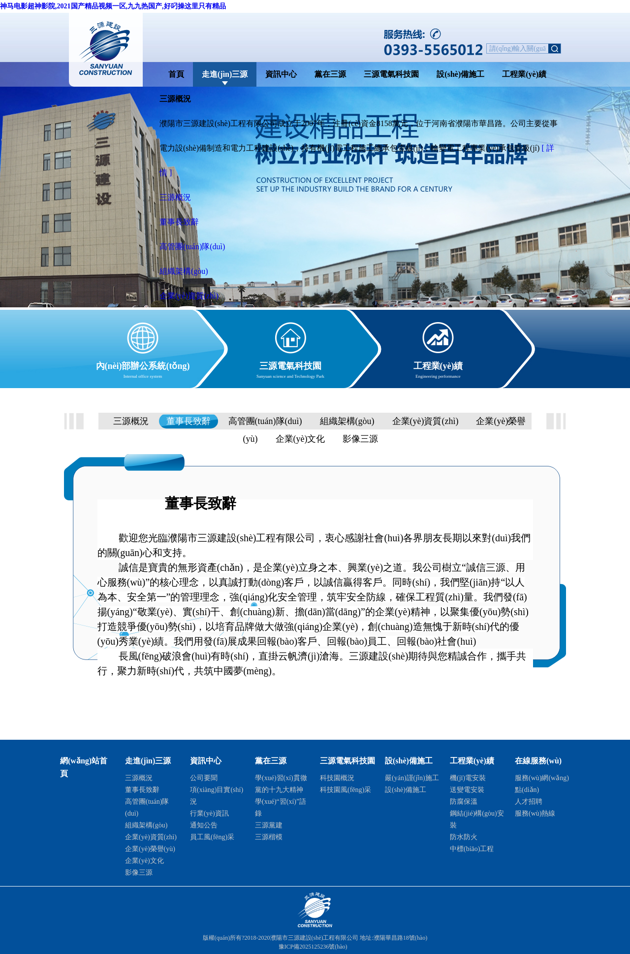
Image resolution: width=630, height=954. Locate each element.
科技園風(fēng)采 (345, 789)
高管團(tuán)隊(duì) (192, 246)
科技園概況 (337, 778)
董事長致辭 (179, 222)
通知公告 (204, 825)
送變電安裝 (467, 789)
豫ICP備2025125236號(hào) (313, 946)
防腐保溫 (463, 801)
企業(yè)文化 (300, 439)
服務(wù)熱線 (535, 813)
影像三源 (360, 439)
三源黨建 (269, 825)
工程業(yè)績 (524, 74)
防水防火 (463, 837)
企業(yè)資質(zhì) (189, 296)
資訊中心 (281, 74)
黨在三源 (330, 74)
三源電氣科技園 (391, 74)
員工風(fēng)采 (212, 837)
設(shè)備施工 (460, 74)
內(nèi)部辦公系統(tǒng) (143, 364)
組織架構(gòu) (183, 271)
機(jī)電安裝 (468, 778)
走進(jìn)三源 (225, 74)
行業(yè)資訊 (209, 813)
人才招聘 (528, 801)
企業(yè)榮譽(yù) (150, 849)
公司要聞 (204, 778)
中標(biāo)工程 (472, 849)
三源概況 (175, 197)
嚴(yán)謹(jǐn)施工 (412, 778)
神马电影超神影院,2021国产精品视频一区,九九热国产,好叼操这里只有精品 (113, 6)
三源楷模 (269, 837)
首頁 (176, 74)
